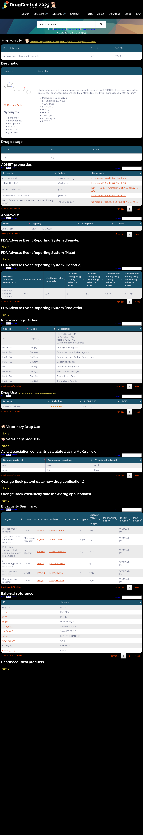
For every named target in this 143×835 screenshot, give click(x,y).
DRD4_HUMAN (56, 580)
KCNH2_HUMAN (57, 551)
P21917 (40, 580)
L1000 (128, 13)
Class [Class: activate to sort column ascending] (28, 519)
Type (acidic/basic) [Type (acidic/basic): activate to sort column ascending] (106, 460)
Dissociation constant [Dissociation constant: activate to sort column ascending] (60, 460)
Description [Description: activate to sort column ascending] (64, 328)
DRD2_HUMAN (56, 530)
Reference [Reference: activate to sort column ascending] (98, 173)
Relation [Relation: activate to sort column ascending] (57, 401)
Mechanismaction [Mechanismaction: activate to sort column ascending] (109, 519)
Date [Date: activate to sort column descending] (6, 223)
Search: (128, 168)
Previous (120, 209)
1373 (4, 612)
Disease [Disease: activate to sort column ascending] (7, 401)
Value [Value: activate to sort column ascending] (62, 173)
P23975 (82, 33)
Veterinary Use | (36, 42)
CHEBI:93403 (8, 650)
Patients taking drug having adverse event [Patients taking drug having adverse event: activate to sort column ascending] (74, 279)
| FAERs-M (71, 42)
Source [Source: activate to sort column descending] (7, 328)
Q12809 (41, 551)
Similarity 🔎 (59, 13)
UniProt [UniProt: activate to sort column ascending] (54, 519)
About (100, 13)
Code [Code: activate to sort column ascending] (34, 328)
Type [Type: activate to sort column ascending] (83, 519)
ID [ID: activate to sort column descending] (4, 602)
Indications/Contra (51, 42)
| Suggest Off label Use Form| (28, 393)
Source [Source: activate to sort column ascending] (65, 602)
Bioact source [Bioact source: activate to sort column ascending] (124, 519)
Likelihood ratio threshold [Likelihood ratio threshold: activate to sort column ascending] (54, 279)
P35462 (41, 573)
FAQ (138, 13)
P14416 (41, 530)
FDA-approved (60, 29)
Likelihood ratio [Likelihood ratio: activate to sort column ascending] (32, 279)
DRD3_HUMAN (56, 573)
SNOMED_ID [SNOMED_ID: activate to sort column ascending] (90, 401)
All (51, 29)
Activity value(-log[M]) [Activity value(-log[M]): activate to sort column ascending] (94, 519)
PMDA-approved (88, 29)
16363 (5, 621)
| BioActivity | (91, 42)
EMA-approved (74, 29)
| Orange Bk (81, 42)
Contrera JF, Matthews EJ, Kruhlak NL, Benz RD (114, 202)
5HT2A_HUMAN (57, 563)
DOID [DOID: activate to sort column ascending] (124, 401)
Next (137, 209)
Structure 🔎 (41, 13)
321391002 (7, 626)
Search (25, 13)
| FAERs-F (63, 42)
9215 (4, 636)
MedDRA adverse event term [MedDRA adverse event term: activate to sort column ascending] (9, 279)
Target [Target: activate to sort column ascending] (7, 519)
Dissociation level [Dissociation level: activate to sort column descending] (13, 460)
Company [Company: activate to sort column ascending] (87, 223)
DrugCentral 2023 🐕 (33, 4)
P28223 (40, 563)
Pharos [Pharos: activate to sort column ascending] (42, 519)
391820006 (7, 631)
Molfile (7, 105)
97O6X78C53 (8, 641)
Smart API (75, 13)
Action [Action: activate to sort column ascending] (72, 519)
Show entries (9, 168)
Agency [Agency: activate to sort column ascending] (37, 223)
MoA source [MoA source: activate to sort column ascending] (137, 519)
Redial (89, 13)
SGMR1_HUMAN (57, 539)
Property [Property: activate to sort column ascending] (8, 173)
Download (114, 13)
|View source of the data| (46, 393)
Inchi (13, 105)
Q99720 (41, 539)
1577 (4, 617)
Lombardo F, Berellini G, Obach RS (108, 178)
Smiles (20, 105)
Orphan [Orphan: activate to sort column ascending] (120, 223)
